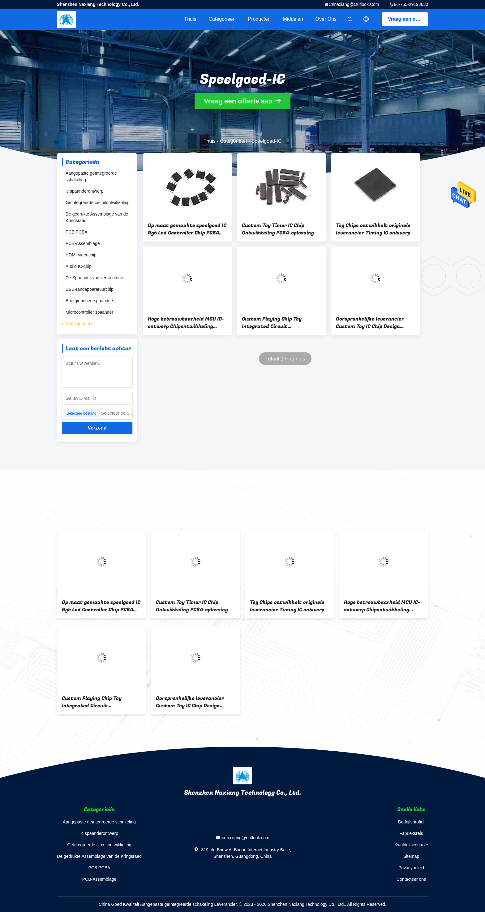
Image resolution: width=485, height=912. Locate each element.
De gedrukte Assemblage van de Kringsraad (97, 217)
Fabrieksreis (411, 833)
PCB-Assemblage (83, 243)
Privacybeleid (411, 867)
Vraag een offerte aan (408, 19)
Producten (259, 19)
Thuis (190, 19)
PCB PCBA (77, 231)
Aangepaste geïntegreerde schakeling (91, 176)
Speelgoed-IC (79, 323)
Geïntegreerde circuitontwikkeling (98, 202)
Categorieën (221, 19)
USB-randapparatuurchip (90, 289)
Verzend (97, 427)
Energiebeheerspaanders (90, 300)
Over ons (326, 19)
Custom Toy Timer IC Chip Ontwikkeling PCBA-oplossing (278, 229)
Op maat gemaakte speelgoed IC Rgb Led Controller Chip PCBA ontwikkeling (187, 229)
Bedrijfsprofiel (411, 821)
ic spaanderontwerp (84, 191)
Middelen (293, 19)
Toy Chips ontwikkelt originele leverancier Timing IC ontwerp (373, 229)
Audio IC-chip (79, 266)
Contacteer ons (411, 879)
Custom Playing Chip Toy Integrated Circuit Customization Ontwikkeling (277, 322)
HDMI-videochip (81, 254)
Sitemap (411, 856)
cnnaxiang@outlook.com (354, 4)
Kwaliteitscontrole (411, 844)
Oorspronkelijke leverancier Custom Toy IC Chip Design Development (370, 322)
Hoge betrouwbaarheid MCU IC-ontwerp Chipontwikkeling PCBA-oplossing (186, 322)
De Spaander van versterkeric (94, 277)
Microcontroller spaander (89, 312)
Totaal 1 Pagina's (285, 359)
